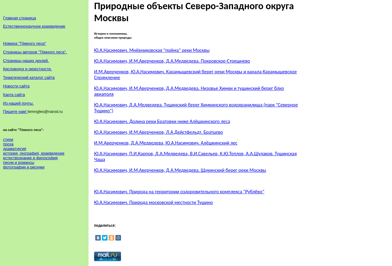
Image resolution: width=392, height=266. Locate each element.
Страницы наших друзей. (26, 60)
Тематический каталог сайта (29, 77)
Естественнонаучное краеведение (34, 26)
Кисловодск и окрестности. (27, 69)
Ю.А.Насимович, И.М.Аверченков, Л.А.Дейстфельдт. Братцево (158, 132)
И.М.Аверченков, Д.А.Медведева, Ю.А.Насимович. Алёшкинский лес (165, 143)
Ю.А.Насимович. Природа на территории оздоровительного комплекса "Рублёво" (179, 192)
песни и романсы (18, 162)
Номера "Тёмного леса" (24, 43)
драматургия (14, 148)
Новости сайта (16, 86)
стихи (8, 139)
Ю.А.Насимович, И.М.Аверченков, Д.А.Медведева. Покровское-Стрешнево (172, 61)
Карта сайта (14, 94)
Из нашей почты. (18, 103)
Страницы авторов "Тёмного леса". (35, 52)
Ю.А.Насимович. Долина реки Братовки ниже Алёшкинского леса (162, 121)
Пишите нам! (15, 111)
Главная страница (19, 18)
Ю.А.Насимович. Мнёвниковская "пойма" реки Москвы (151, 50)
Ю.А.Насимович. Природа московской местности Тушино (153, 202)
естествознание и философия (30, 158)
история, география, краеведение (33, 153)
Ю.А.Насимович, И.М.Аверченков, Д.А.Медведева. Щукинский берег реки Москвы (180, 170)
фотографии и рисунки (23, 167)
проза (8, 144)
